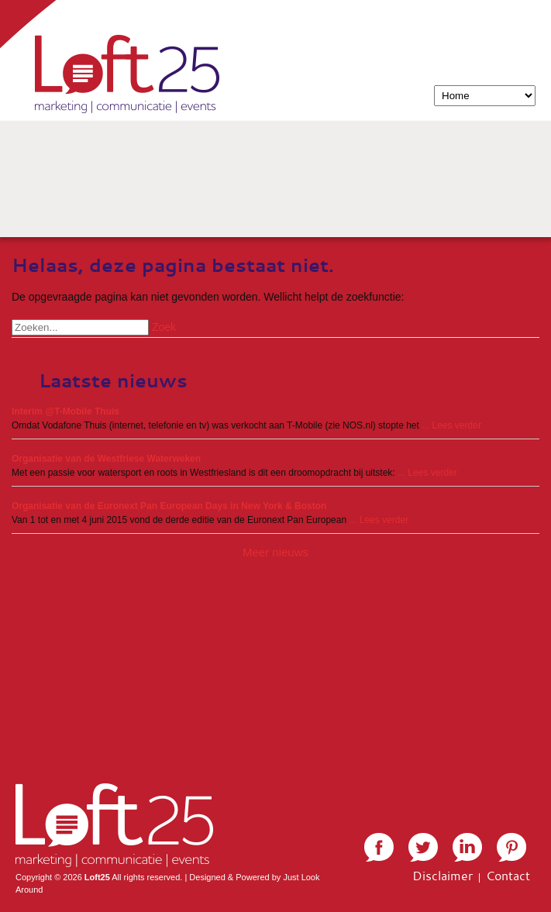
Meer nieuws (275, 552)
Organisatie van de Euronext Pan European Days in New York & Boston (169, 506)
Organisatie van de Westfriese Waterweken (106, 458)
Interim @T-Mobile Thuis (65, 411)
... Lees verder (451, 425)
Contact (508, 875)
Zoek (164, 327)
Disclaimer (442, 875)
